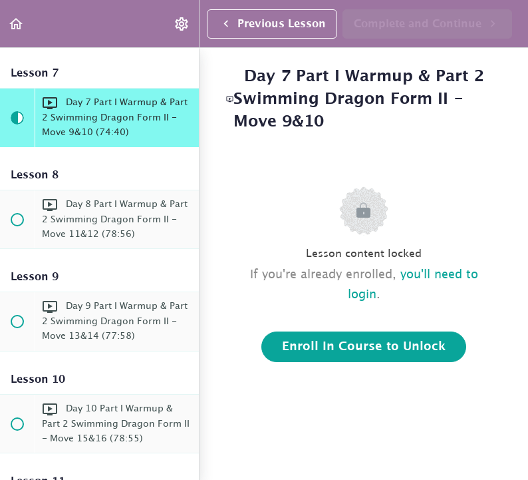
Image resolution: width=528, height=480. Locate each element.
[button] (16, 23)
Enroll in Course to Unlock (364, 347)
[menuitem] (182, 23)
